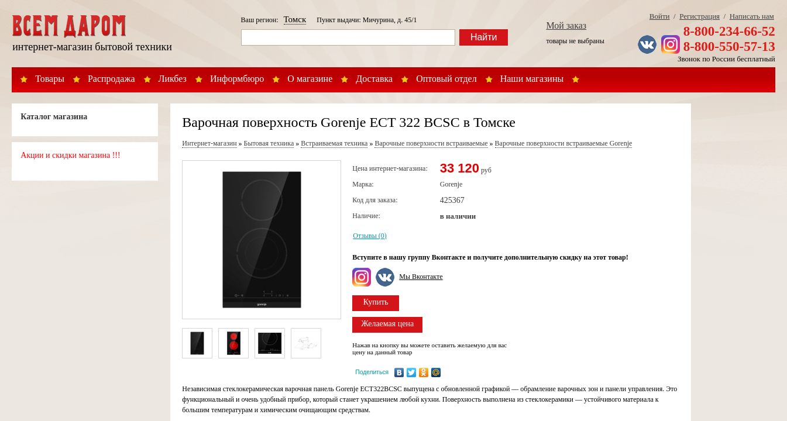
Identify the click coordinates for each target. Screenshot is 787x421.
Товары (49, 79)
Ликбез (173, 79)
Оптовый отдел (446, 79)
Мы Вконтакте (420, 276)
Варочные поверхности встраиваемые (430, 143)
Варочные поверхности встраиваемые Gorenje (564, 143)
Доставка (374, 79)
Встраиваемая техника (334, 143)
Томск (295, 19)
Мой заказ (566, 25)
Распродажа (111, 79)
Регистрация (699, 16)
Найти (483, 37)
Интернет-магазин (209, 143)
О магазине (309, 79)
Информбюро (237, 79)
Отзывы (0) (370, 236)
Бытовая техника (269, 143)
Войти (659, 16)
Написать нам (752, 16)
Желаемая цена (387, 323)
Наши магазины (532, 79)
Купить (376, 302)
